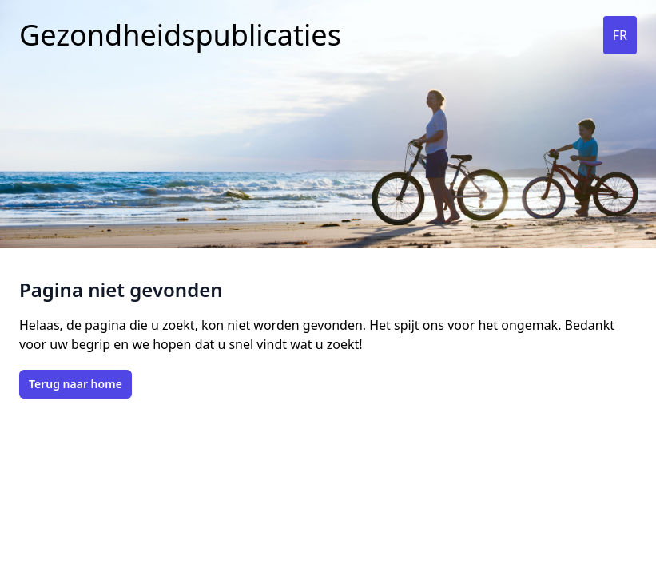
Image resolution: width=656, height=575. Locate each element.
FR (620, 35)
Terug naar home (75, 383)
